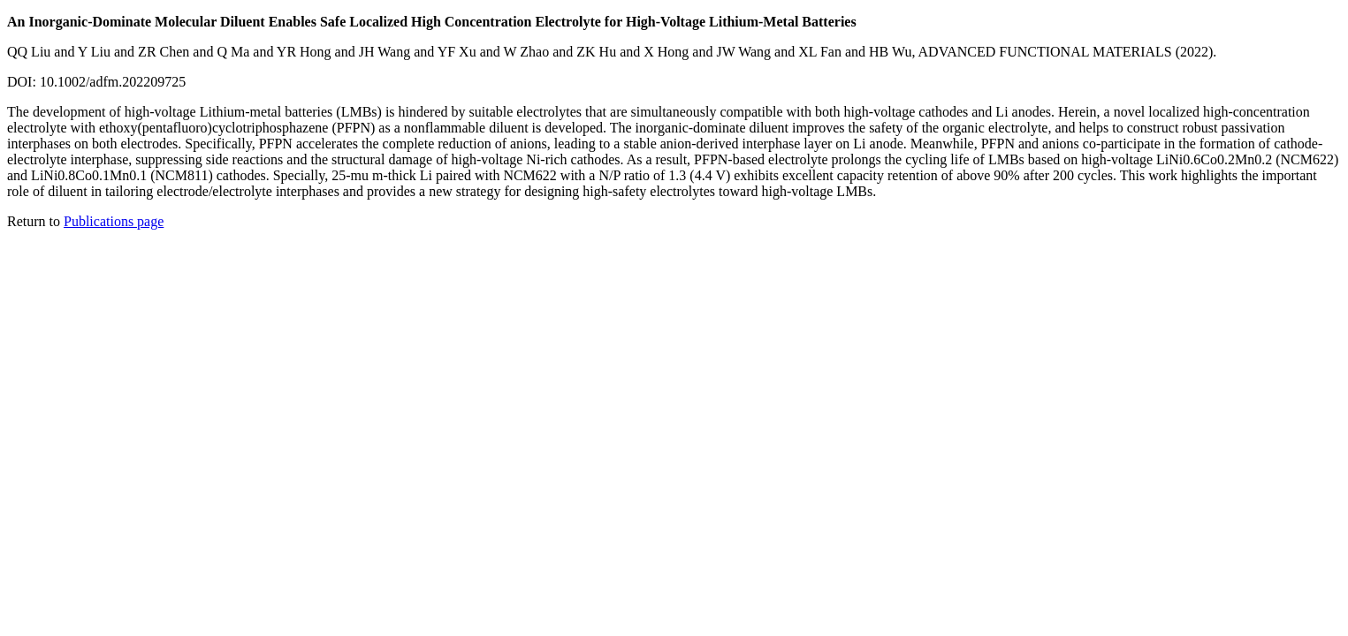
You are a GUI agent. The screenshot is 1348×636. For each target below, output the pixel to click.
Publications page (114, 221)
